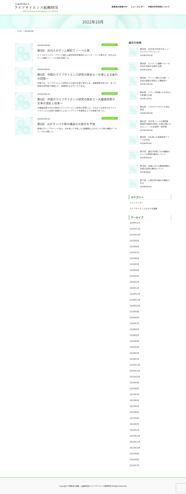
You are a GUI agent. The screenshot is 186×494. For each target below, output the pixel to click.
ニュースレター (109, 44)
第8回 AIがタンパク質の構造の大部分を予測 (66, 124)
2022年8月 (134, 459)
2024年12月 (135, 293)
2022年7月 (134, 465)
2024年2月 (134, 353)
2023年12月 (135, 364)
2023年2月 (134, 424)
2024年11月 (135, 299)
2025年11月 (135, 228)
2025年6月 (134, 258)
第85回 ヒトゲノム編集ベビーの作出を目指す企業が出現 (155, 65)
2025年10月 (135, 234)
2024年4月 (134, 341)
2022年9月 (134, 453)
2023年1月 (134, 429)
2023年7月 (134, 394)
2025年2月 (134, 281)
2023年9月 (134, 382)
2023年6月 (134, 400)
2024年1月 (134, 358)
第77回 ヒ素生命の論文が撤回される (155, 181)
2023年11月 (135, 370)
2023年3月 (134, 418)
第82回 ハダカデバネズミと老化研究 (155, 108)
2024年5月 (134, 335)
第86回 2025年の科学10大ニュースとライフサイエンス (155, 50)
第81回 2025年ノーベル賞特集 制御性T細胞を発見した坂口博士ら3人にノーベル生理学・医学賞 (155, 124)
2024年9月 (134, 311)
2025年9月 (134, 240)
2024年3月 (134, 347)
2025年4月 (134, 270)
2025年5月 (134, 264)
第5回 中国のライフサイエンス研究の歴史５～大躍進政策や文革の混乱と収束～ (76, 101)
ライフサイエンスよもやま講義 (143, 208)
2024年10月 (135, 305)
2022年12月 (135, 435)
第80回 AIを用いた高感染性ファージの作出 (155, 138)
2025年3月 (134, 276)
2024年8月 (134, 317)
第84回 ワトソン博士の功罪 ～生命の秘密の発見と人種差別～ (155, 79)
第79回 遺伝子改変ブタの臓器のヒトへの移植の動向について (155, 153)
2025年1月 (134, 288)
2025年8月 (134, 246)
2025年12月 (135, 222)
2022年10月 (135, 447)
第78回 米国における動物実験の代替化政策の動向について (155, 167)
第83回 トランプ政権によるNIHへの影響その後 (155, 93)
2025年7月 (134, 252)
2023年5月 (134, 406)
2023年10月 (135, 376)
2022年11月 (135, 441)
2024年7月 (134, 323)
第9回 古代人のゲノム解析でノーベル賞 (63, 50)
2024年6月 (134, 329)
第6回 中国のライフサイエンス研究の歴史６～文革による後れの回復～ (77, 76)
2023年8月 (134, 388)
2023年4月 (134, 412)
